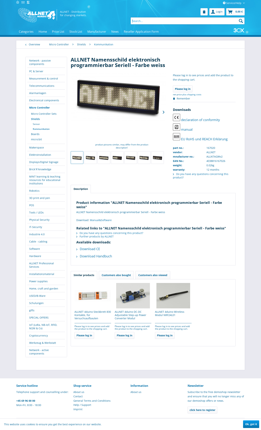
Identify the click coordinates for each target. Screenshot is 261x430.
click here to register (202, 410)
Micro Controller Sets (44, 113)
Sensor (36, 124)
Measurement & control (43, 78)
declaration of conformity (196, 118)
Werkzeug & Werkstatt (42, 343)
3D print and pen (39, 198)
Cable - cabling (38, 241)
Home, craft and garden (43, 288)
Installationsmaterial (41, 274)
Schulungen (36, 303)
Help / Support (82, 405)
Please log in (182, 89)
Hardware (35, 256)
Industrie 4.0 (37, 234)
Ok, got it (251, 424)
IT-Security (35, 227)
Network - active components (39, 351)
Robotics (34, 190)
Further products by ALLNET (95, 236)
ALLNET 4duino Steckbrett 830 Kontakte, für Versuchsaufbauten (92, 315)
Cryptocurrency (38, 335)
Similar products (84, 275)
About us (78, 392)
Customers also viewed (152, 275)
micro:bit (36, 139)
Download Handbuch (94, 256)
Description (81, 189)
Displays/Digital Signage (43, 162)
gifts (31, 310)
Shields (35, 119)
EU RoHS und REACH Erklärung (200, 137)
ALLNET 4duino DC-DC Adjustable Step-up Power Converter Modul (130, 315)
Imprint (77, 409)
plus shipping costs (191, 94)
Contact (78, 396)
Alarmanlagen (37, 93)
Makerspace (36, 147)
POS (31, 205)
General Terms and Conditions (92, 400)
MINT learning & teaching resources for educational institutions (44, 180)
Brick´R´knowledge (40, 169)
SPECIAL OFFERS (39, 317)
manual (183, 127)
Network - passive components (40, 62)
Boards (35, 134)
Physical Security (39, 219)
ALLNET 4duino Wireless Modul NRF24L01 (169, 313)
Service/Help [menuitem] (232, 3)
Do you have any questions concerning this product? (109, 233)
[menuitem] (204, 11)
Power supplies (38, 281)
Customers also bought (116, 275)
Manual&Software (101, 220)
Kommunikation (41, 129)
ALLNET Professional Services (41, 265)
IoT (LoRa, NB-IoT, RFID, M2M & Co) (43, 326)
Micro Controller (39, 107)
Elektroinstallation (40, 154)
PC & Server (36, 71)
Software (34, 248)
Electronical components (44, 100)
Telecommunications (41, 85)
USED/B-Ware (37, 295)
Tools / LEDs (36, 212)
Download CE (88, 249)
